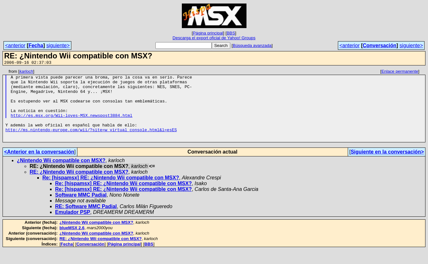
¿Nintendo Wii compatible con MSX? (61, 174)
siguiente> (57, 45)
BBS (231, 33)
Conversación (379, 45)
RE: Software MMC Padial (86, 220)
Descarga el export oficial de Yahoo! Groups (214, 37)
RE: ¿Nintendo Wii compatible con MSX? (79, 186)
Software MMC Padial (81, 209)
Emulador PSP (72, 226)
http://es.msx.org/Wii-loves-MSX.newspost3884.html (71, 125)
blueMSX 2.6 (72, 242)
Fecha (35, 45)
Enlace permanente (400, 72)
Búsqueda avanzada (252, 45)
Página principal (208, 33)
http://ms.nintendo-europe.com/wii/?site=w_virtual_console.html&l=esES (91, 142)
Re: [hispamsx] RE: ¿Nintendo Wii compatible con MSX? (110, 192)
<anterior (15, 45)
